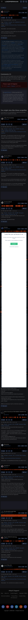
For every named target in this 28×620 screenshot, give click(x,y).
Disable (14, 243)
